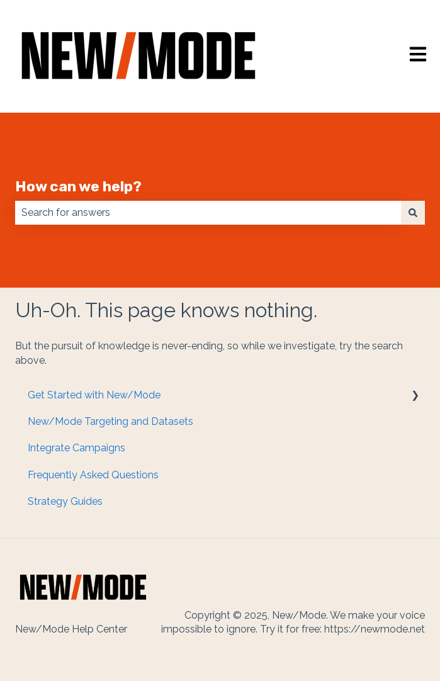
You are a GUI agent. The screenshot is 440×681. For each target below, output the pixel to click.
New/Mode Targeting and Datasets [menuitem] (110, 421)
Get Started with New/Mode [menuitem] (94, 395)
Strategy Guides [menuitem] (65, 501)
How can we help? (78, 186)
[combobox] (208, 213)
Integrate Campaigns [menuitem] (76, 448)
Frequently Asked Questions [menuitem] (93, 475)
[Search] (413, 213)
